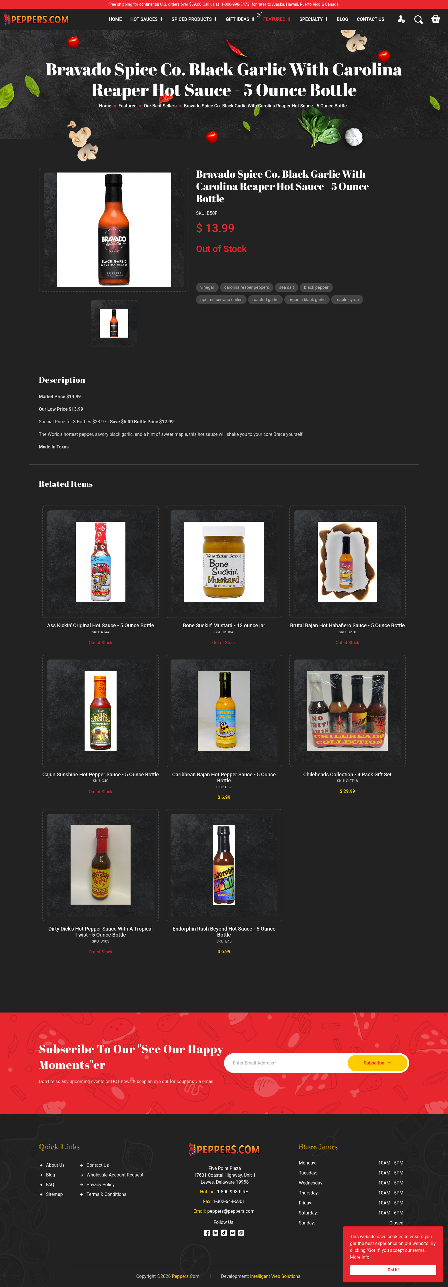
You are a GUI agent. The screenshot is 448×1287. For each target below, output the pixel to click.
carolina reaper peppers (246, 287)
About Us (55, 1165)
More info (359, 1257)
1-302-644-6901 (229, 1201)
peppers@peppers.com (231, 1211)
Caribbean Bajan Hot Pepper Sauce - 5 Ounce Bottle (224, 777)
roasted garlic (265, 299)
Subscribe (377, 1063)
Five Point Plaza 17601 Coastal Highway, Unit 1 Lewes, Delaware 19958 (224, 1175)
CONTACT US (370, 19)
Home (115, 19)
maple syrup (347, 299)
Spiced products (192, 19)
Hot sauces (143, 19)
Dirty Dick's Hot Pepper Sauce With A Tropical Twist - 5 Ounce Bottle (101, 932)
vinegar (207, 287)
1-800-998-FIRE (232, 1191)
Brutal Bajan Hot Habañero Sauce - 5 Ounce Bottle (347, 625)
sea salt (286, 287)
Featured (274, 19)
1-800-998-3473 (235, 4)
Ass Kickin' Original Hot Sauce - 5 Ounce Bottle (100, 625)
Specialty (311, 19)
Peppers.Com (185, 1276)
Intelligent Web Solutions (275, 1276)
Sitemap (54, 1194)
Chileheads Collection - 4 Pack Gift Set (347, 774)
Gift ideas (237, 19)
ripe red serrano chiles (221, 299)
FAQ (50, 1184)
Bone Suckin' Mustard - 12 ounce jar (224, 625)
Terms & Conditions (107, 1194)
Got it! (393, 1270)
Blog (342, 19)
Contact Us (98, 1165)
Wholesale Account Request (115, 1175)
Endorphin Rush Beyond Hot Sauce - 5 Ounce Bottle (224, 932)
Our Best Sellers (160, 106)
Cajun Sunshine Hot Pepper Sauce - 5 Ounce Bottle (100, 774)
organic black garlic (307, 299)
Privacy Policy (101, 1184)
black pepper (316, 287)
